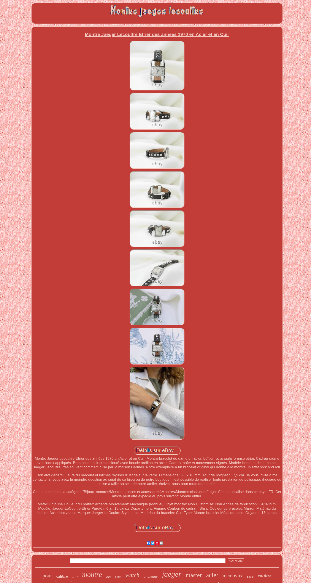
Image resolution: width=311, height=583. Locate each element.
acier (212, 575)
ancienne (151, 576)
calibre (62, 576)
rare (250, 576)
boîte (118, 576)
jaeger (171, 574)
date (108, 576)
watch (132, 575)
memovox (233, 575)
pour (47, 575)
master (194, 575)
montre (92, 574)
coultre (265, 575)
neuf (75, 577)
